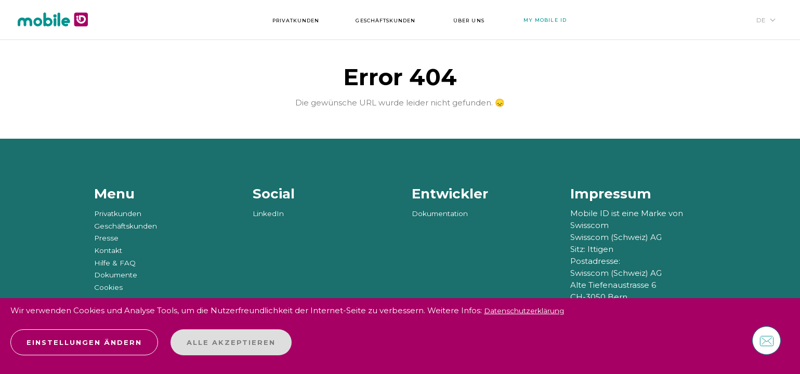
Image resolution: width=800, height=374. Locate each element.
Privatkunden (120, 213)
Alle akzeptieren (231, 342)
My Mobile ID (567, 21)
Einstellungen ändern (84, 342)
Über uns (481, 21)
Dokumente (118, 273)
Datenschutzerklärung (528, 311)
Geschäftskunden (128, 225)
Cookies (109, 285)
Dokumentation (443, 213)
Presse (107, 237)
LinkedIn (270, 213)
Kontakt (110, 249)
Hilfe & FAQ (116, 261)
